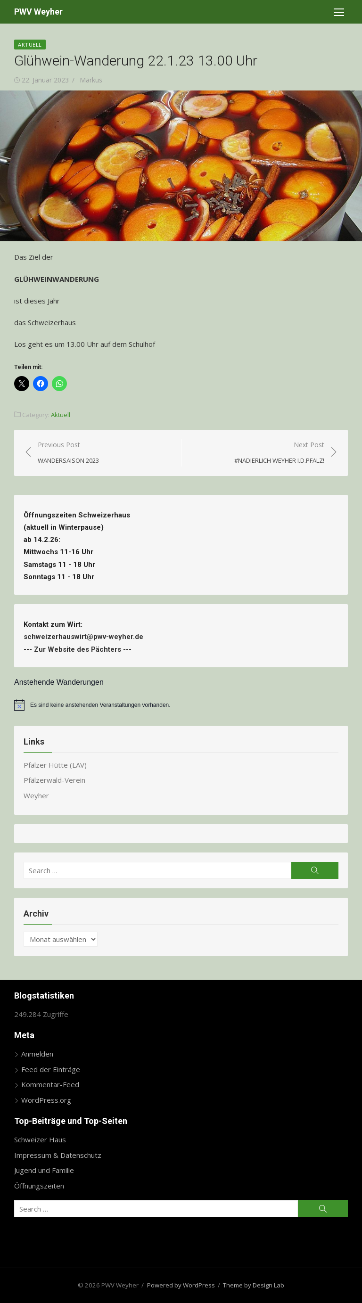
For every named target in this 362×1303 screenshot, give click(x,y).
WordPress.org (46, 1100)
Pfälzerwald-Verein (54, 780)
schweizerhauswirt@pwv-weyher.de (85, 636)
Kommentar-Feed (50, 1084)
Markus (91, 79)
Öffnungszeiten (39, 1185)
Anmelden (37, 1053)
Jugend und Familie (44, 1170)
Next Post (279, 453)
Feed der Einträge (50, 1069)
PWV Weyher (38, 11)
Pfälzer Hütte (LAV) (55, 765)
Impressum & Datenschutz (57, 1155)
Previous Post (68, 453)
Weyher (36, 795)
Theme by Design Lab (253, 1285)
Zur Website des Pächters (77, 649)
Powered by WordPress (181, 1285)
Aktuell (30, 44)
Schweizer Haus (40, 1139)
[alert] (181, 705)
